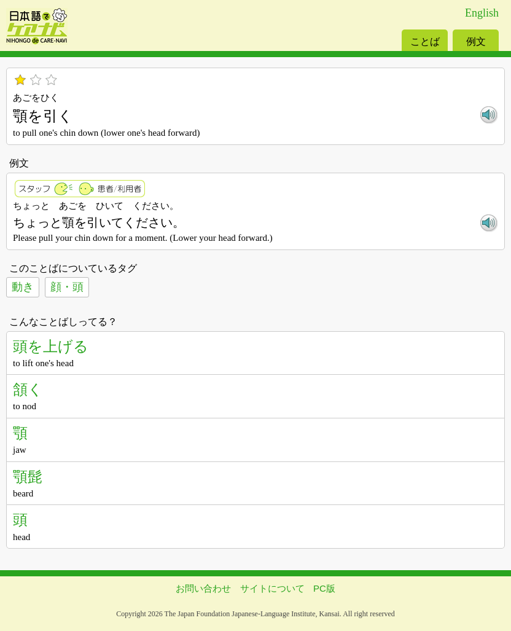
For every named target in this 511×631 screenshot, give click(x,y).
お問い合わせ (203, 588)
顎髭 (27, 476)
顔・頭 (67, 287)
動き (23, 287)
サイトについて (272, 588)
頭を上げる (50, 346)
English (482, 13)
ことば (425, 41)
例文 (476, 41)
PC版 (324, 588)
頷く (28, 389)
